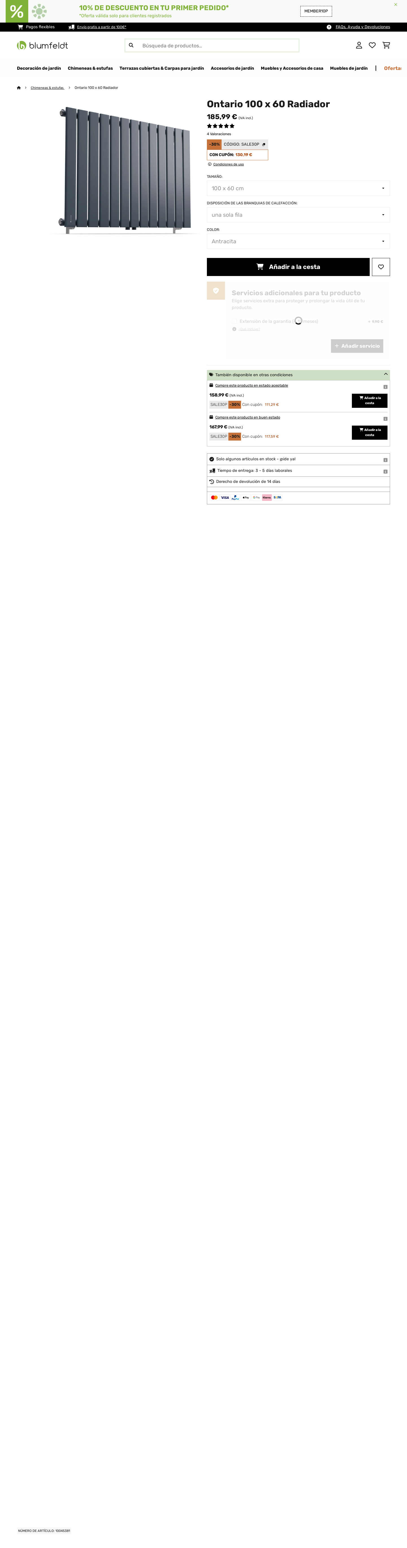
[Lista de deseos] (372, 45)
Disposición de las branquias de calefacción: (252, 203)
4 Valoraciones (219, 134)
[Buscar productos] (212, 45)
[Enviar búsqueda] (131, 45)
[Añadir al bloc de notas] (381, 267)
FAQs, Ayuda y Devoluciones (363, 27)
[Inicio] (24, 88)
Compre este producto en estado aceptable (257, 385)
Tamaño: (214, 177)
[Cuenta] (359, 45)
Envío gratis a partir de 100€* (105, 27)
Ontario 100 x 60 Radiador (100, 88)
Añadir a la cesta (288, 267)
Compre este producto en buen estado (252, 417)
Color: (213, 230)
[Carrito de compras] (386, 45)
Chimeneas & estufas (49, 88)
